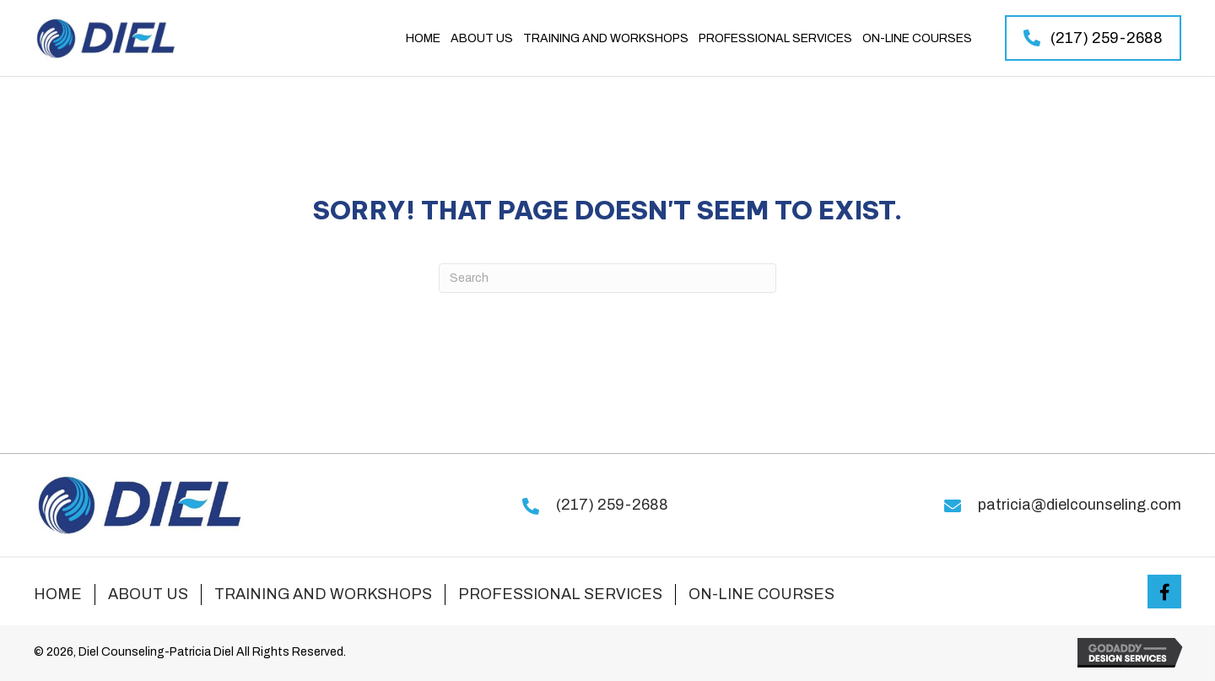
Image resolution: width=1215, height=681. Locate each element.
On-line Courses (761, 594)
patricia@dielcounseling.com (1079, 504)
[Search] (607, 278)
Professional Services (560, 594)
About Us (148, 594)
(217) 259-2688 (612, 504)
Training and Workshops (323, 594)
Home (58, 594)
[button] (1093, 38)
